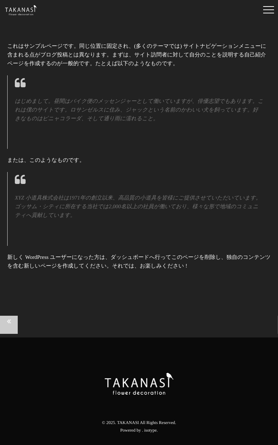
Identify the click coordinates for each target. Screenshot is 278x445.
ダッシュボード (129, 257)
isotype (150, 430)
